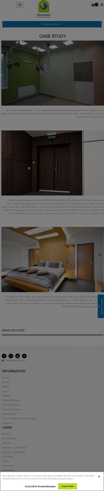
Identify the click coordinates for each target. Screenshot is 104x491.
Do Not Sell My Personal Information (40, 486)
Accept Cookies (67, 486)
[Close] (99, 476)
